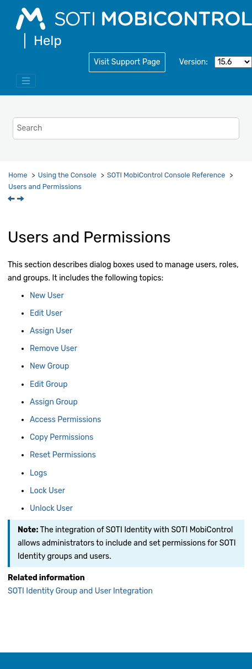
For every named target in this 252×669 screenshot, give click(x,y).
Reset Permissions (63, 455)
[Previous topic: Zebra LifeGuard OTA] (12, 199)
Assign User (51, 331)
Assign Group (54, 402)
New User (47, 295)
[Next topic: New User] (21, 199)
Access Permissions (65, 419)
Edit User (46, 313)
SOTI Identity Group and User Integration (80, 591)
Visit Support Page (127, 62)
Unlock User (51, 508)
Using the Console (67, 175)
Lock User (47, 490)
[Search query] (126, 128)
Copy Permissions (61, 437)
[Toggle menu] (26, 81)
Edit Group (49, 384)
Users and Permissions (45, 186)
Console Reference (166, 175)
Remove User (53, 348)
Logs (38, 473)
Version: (193, 62)
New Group (49, 366)
